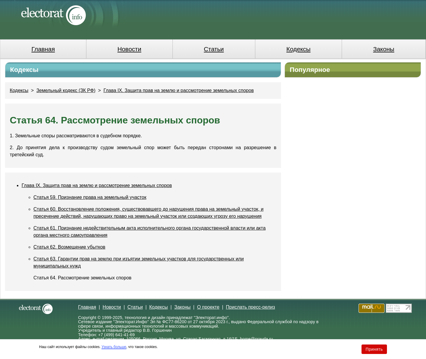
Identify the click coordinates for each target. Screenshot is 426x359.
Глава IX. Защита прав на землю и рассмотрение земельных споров (179, 90)
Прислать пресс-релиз (250, 307)
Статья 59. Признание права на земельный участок (89, 197)
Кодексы (298, 49)
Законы (383, 49)
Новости (129, 49)
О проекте (208, 307)
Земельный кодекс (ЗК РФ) (66, 90)
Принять (374, 349)
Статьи (214, 49)
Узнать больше (113, 347)
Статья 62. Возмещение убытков (69, 246)
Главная (43, 49)
